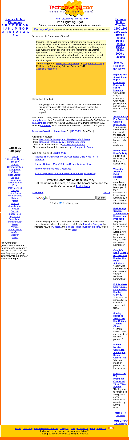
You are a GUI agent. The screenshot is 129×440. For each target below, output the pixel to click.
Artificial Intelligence (15, 159)
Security (15, 211)
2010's (120, 56)
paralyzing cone (40, 123)
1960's (120, 41)
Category (64, 428)
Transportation (15, 221)
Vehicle (15, 227)
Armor (15, 156)
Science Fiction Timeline (120, 22)
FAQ (92, 428)
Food (15, 185)
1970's (120, 44)
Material (15, 198)
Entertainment (15, 182)
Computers (15, 169)
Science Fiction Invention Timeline (83, 226)
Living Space (15, 193)
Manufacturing (15, 195)
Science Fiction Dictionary (15, 21)
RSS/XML (76, 131)
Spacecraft (15, 216)
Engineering (15, 180)
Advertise (101, 428)
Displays (15, 177)
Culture (15, 172)
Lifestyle (15, 190)
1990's (120, 50)
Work (15, 237)
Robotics (15, 208)
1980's (120, 47)
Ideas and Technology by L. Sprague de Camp (62, 142)
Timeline (78, 18)
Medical (15, 203)
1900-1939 (120, 31)
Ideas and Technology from (64, 139)
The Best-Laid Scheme (73, 144)
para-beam (45, 125)
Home (57, 18)
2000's (120, 53)
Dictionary (67, 18)
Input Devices (15, 188)
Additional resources (46, 68)
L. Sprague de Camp (93, 63)
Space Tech (15, 214)
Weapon (15, 234)
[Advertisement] (15, 91)
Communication (15, 167)
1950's (120, 38)
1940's (120, 34)
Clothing (15, 164)
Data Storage (15, 174)
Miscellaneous (15, 206)
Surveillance (15, 219)
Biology (15, 161)
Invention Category (92, 224)
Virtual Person (15, 229)
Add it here (83, 186)
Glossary (56, 226)
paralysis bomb (39, 120)
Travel (15, 224)
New (86, 18)
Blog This (87, 131)
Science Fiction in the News (119, 65)
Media (15, 201)
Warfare (15, 232)
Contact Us (82, 428)
